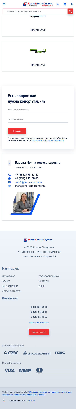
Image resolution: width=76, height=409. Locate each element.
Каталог (6, 281)
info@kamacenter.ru (39, 322)
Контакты (44, 281)
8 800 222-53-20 (39, 307)
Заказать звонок (39, 332)
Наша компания (10, 286)
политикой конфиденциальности (48, 140)
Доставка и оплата (11, 291)
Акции (42, 286)
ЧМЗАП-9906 (38, 29)
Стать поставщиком (49, 276)
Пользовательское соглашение (44, 392)
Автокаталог (8, 276)
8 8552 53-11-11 (39, 311)
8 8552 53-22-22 (39, 316)
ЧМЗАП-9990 (38, 65)
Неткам (31, 400)
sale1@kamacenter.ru (28, 182)
